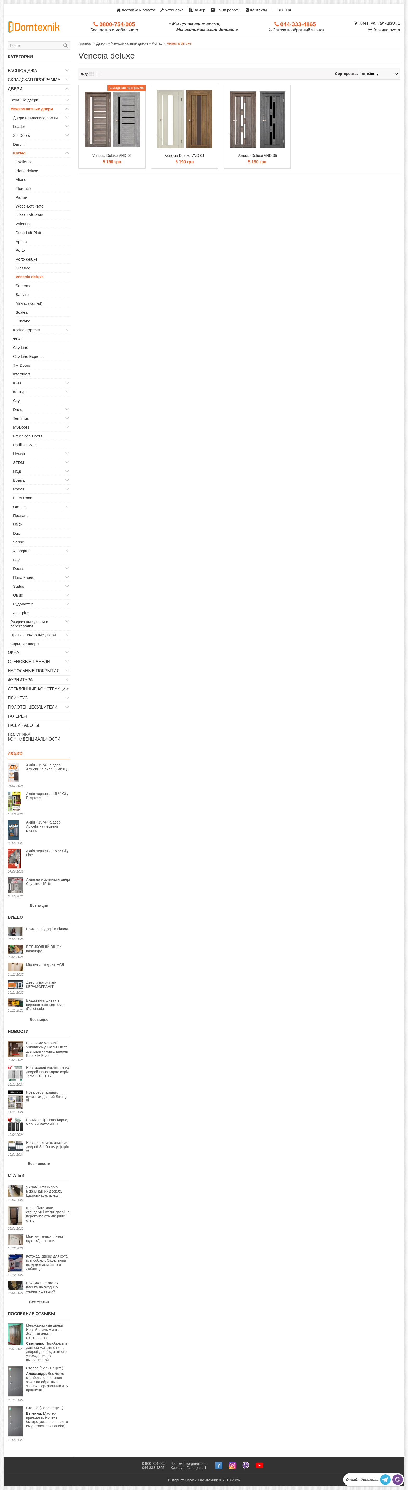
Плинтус (18, 698)
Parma (21, 197)
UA (289, 10)
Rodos (18, 489)
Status (18, 586)
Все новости (39, 1164)
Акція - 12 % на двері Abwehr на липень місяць (47, 767)
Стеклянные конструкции (38, 689)
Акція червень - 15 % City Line (47, 853)
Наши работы (225, 10)
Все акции (39, 905)
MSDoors (21, 427)
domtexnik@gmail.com (189, 1463)
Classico (23, 268)
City (16, 400)
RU (280, 10)
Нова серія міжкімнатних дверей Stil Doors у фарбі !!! (47, 1147)
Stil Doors (21, 135)
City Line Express (28, 356)
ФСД (17, 338)
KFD (17, 383)
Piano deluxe (27, 171)
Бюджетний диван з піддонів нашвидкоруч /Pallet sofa (44, 1004)
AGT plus (21, 613)
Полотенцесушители (33, 707)
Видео (15, 917)
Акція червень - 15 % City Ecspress (47, 796)
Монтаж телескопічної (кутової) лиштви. (44, 1238)
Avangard (21, 551)
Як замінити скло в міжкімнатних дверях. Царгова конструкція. (44, 1191)
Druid (17, 409)
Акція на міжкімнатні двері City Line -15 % (48, 881)
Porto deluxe (26, 259)
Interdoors (22, 374)
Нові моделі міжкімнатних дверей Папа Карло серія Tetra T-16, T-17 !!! (47, 1072)
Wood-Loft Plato (29, 206)
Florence (23, 188)
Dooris (18, 568)
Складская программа (34, 79)
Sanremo (23, 285)
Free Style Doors (27, 436)
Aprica (21, 241)
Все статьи (39, 1302)
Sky (16, 560)
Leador (19, 126)
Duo (16, 533)
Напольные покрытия (34, 671)
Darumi (19, 144)
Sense (18, 542)
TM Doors (21, 365)
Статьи (16, 1175)
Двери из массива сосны (35, 117)
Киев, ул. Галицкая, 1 (377, 23)
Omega (19, 506)
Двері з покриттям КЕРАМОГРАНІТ (41, 984)
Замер (197, 10)
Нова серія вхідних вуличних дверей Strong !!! (46, 1096)
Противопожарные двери (33, 635)
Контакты (256, 10)
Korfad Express (26, 330)
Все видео (39, 1020)
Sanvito (22, 294)
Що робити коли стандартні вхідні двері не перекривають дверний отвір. (47, 1214)
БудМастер (23, 604)
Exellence (24, 162)
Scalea (22, 312)
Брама (19, 480)
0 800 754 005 (153, 1463)
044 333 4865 (153, 1468)
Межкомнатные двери (31, 109)
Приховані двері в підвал (47, 929)
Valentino (23, 224)
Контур (19, 392)
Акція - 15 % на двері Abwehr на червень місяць (43, 826)
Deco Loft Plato (29, 232)
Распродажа (22, 70)
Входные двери (24, 100)
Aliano (21, 179)
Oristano (23, 321)
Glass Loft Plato (29, 215)
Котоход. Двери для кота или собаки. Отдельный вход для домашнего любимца (46, 1262)
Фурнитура (20, 680)
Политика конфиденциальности (34, 736)
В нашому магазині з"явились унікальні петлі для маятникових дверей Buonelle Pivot (47, 1049)
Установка (171, 10)
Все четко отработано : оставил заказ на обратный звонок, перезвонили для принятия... (47, 1379)
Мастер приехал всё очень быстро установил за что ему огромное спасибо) (47, 1417)
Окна (13, 652)
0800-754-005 (114, 24)
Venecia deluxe (30, 277)
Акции (15, 753)
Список (98, 74)
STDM (18, 462)
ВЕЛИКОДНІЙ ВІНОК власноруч (43, 949)
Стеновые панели (29, 661)
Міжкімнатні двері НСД (45, 965)
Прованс (20, 515)
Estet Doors (23, 498)
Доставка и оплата (136, 10)
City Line (20, 347)
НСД (17, 471)
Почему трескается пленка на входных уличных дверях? (42, 1287)
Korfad (19, 153)
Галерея (17, 716)
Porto (20, 250)
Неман (19, 453)
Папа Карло (23, 577)
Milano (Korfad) (29, 303)
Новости (18, 1031)
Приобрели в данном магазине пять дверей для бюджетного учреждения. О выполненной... (48, 1342)
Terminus (21, 418)
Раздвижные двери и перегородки (29, 623)
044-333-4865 (295, 24)
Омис (18, 595)
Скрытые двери (24, 644)
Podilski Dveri (25, 445)
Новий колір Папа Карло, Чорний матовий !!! (47, 1122)
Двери (15, 89)
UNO (17, 524)
